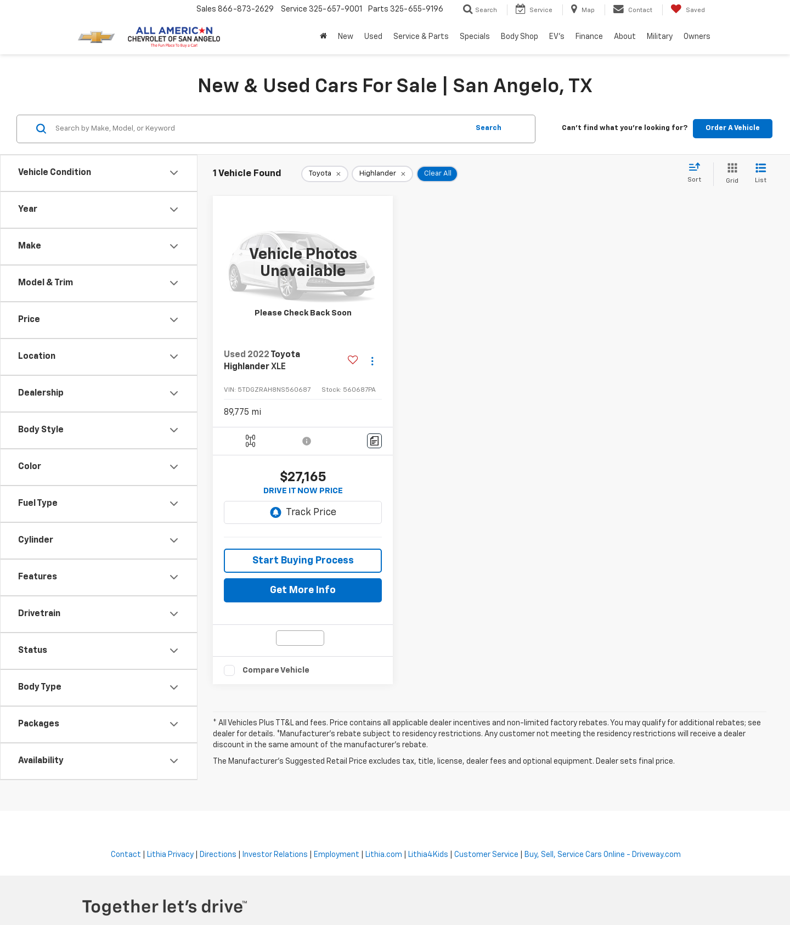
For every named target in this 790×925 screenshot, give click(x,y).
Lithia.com (383, 855)
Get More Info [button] (303, 590)
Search (488, 128)
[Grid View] (730, 174)
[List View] (761, 174)
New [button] (345, 37)
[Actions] (372, 361)
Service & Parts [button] (421, 37)
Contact (126, 855)
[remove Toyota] (324, 174)
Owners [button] (697, 37)
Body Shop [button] (519, 37)
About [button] (625, 37)
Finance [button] (589, 37)
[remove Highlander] (382, 174)
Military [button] (660, 37)
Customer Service (486, 855)
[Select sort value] (697, 173)
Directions (218, 855)
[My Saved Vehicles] (687, 9)
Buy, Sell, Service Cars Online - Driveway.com (602, 855)
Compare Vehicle (275, 670)
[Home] (323, 36)
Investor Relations (275, 855)
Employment (336, 855)
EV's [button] (557, 37)
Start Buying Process (303, 561)
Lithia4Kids (428, 855)
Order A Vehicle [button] (733, 128)
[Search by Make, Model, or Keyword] (260, 129)
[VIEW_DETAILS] (303, 263)
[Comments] (374, 440)
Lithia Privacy (170, 855)
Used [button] (373, 37)
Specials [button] (475, 37)
